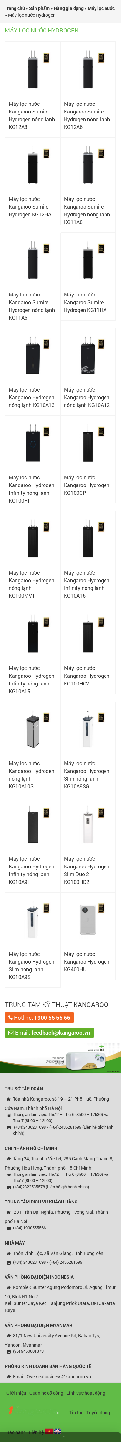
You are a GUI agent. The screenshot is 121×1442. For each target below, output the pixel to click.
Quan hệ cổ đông (46, 1393)
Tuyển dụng (98, 1413)
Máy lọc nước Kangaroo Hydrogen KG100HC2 (86, 676)
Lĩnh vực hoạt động (85, 1393)
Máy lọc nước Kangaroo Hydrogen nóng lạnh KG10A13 (32, 397)
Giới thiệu (16, 1393)
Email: (49, 1032)
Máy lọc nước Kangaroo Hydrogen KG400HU (86, 961)
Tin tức (76, 1413)
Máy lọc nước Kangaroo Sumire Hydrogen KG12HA (30, 206)
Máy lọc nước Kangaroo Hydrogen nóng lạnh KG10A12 (87, 397)
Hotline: (39, 1017)
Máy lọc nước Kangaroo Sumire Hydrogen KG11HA (85, 302)
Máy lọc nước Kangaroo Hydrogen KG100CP (86, 485)
